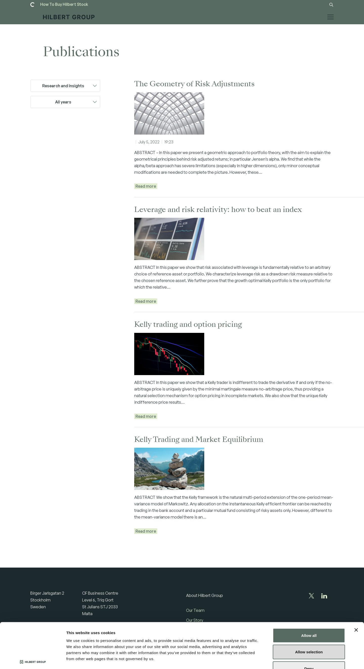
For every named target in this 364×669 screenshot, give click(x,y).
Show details (265, 659)
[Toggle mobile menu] (330, 21)
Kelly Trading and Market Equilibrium (198, 439)
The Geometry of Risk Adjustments (194, 84)
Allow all (309, 602)
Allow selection (309, 619)
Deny (309, 636)
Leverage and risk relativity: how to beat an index (218, 209)
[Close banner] (356, 597)
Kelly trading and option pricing (188, 324)
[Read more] (64, 4)
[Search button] (331, 4)
